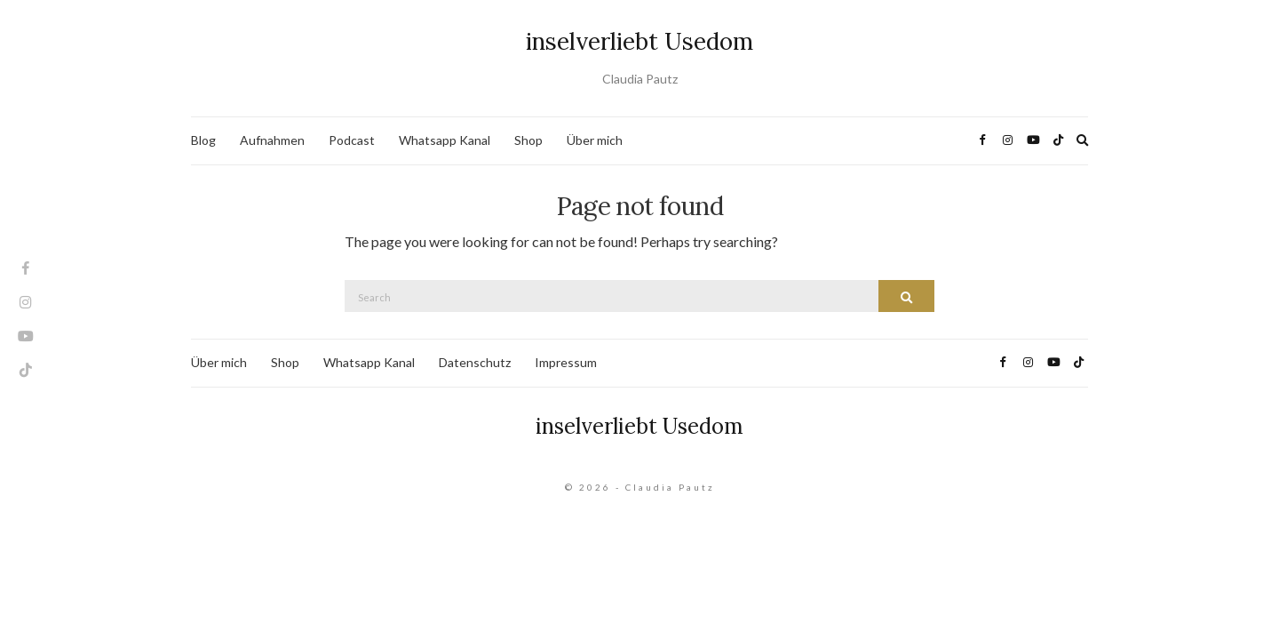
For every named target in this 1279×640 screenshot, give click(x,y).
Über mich (595, 140)
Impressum (566, 362)
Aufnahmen (272, 140)
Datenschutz (475, 362)
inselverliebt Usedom (639, 41)
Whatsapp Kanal (444, 140)
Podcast (352, 140)
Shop (528, 140)
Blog (203, 140)
